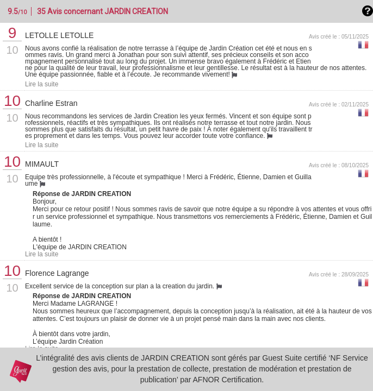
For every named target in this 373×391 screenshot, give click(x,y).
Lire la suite (41, 84)
